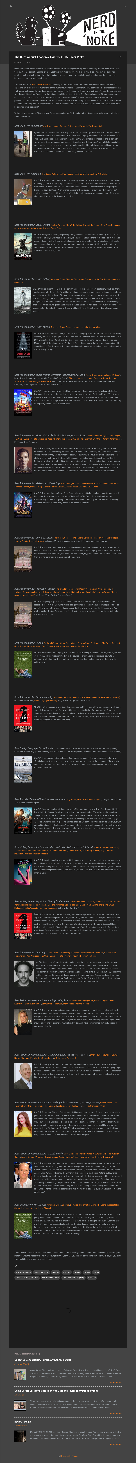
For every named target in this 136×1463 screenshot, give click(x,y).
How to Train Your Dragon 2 (89, 799)
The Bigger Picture (50, 174)
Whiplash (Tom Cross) (43, 646)
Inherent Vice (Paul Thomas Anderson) (31, 850)
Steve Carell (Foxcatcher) (75, 1154)
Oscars (87, 1272)
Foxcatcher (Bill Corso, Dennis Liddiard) (78, 483)
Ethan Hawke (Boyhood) (100, 1055)
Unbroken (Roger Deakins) (45, 700)
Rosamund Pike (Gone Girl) (45, 1106)
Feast (76, 174)
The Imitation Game (87, 1205)
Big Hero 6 (71, 799)
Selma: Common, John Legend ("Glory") (103, 375)
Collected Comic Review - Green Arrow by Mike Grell (43, 1359)
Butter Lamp (73, 126)
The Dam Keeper (66, 174)
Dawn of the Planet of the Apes (96, 225)
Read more (116, 1382)
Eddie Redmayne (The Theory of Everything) (94, 1157)
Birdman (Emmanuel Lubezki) (66, 697)
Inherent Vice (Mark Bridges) (106, 538)
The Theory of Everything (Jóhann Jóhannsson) (100, 439)
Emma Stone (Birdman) (52, 1004)
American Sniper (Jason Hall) (106, 847)
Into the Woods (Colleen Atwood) (29, 541)
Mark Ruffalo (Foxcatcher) (41, 1058)
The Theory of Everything (32, 1208)
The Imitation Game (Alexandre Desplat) (103, 436)
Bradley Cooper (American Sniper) (36, 1157)
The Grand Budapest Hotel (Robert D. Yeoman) (100, 697)
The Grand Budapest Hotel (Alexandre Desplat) (34, 439)
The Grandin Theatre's (41, 84)
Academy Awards (23, 1272)
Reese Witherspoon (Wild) (93, 1106)
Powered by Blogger (68, 1456)
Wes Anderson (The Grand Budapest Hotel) (45, 956)
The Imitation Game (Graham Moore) (65, 850)
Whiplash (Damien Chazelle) (36, 854)
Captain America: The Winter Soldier (66, 225)
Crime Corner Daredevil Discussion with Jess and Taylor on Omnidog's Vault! (56, 1390)
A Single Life (103, 174)
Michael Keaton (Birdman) (63, 1157)
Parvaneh (84, 126)
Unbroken (18, 282)
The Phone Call (95, 126)
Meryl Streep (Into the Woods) (76, 1004)
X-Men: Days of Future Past (49, 228)
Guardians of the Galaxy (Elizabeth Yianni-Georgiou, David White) (71, 487)
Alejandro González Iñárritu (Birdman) (87, 953)
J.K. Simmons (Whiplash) (65, 1058)
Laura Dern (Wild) (101, 1000)
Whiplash (97, 327)
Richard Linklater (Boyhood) (58, 953)
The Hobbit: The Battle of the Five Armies (92, 279)
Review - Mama (22, 1421)
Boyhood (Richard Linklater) (83, 901)
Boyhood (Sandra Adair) (54, 643)
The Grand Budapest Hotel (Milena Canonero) (73, 538)
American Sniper (58, 279)
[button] (120, 57)
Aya (44, 126)
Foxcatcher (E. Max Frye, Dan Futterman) (86, 905)
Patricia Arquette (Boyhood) (81, 1000)
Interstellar (31, 228)
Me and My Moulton (88, 174)
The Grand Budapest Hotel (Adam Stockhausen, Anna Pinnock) (83, 589)
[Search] (125, 7)
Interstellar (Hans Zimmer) (67, 439)
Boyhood (74, 1205)
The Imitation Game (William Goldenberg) (83, 643)
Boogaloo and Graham (57, 126)
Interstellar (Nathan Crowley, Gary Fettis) (78, 592)
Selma (17, 1208)
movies (77, 1272)
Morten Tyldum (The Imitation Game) (81, 956)
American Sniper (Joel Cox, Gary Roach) (71, 646)
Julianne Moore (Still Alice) (69, 1106)
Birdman (69, 279)
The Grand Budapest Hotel (108, 1205)
